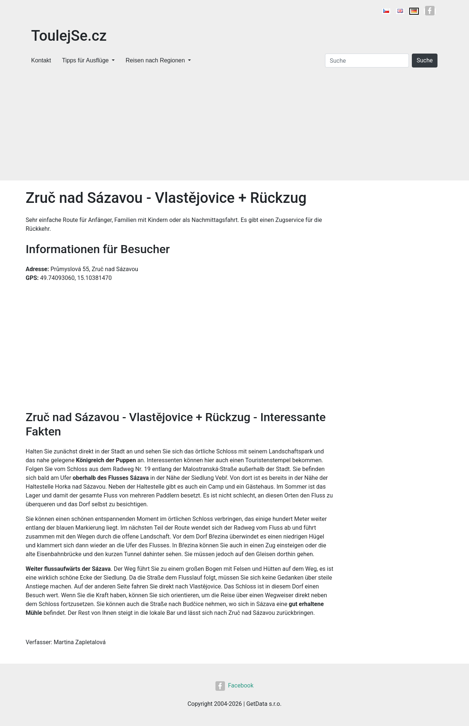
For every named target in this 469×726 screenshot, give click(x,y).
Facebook (234, 685)
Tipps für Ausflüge (85, 60)
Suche (425, 60)
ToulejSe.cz (69, 35)
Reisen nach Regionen (155, 60)
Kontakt (41, 60)
